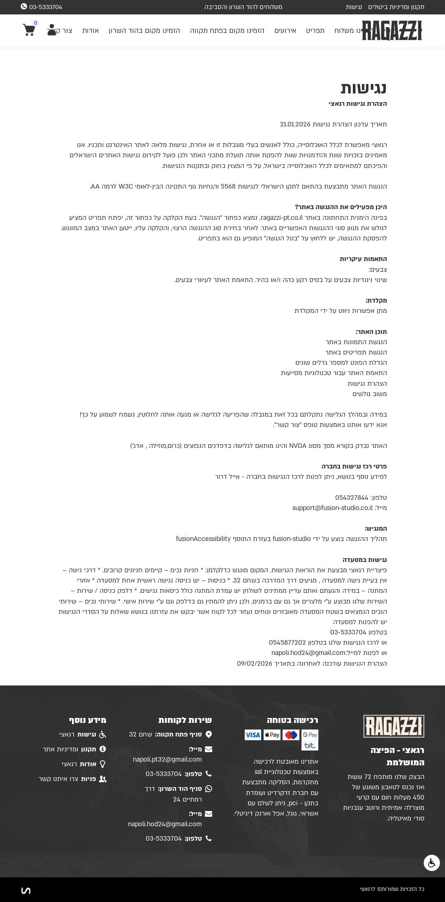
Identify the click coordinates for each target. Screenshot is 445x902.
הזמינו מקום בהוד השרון (144, 30)
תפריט (315, 30)
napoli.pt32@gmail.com (172, 754)
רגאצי (83, 735)
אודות (90, 30)
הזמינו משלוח (354, 30)
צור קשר (59, 30)
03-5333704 (179, 774)
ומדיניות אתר (75, 749)
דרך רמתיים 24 (178, 794)
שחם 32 (170, 735)
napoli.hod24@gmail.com (170, 819)
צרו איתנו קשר (73, 779)
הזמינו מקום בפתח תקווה (227, 30)
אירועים (285, 30)
